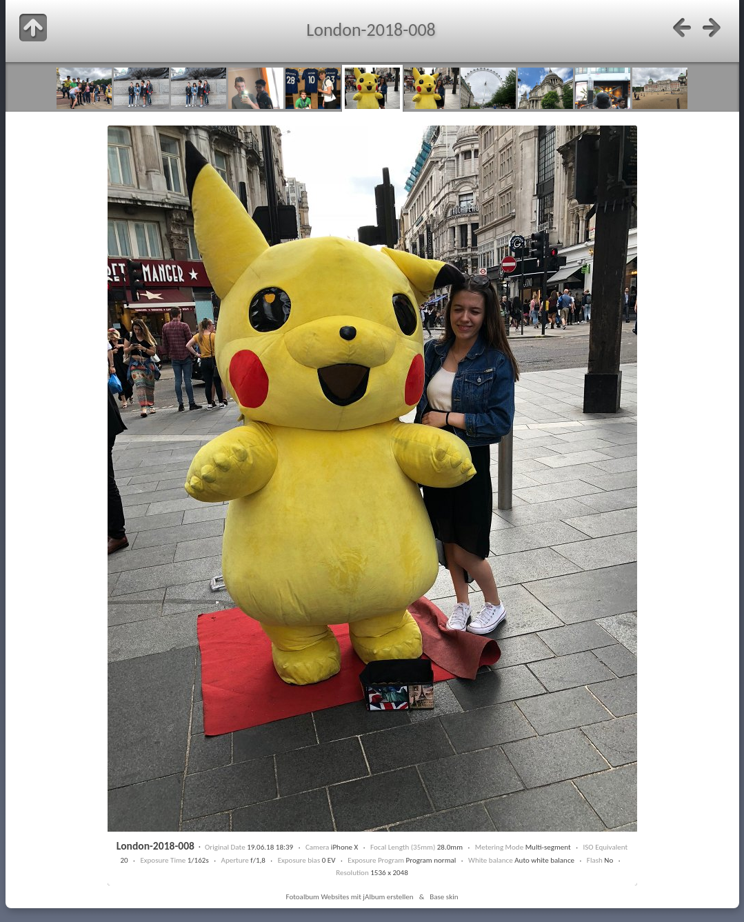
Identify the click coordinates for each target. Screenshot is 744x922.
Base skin (444, 896)
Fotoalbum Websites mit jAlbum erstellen (349, 896)
